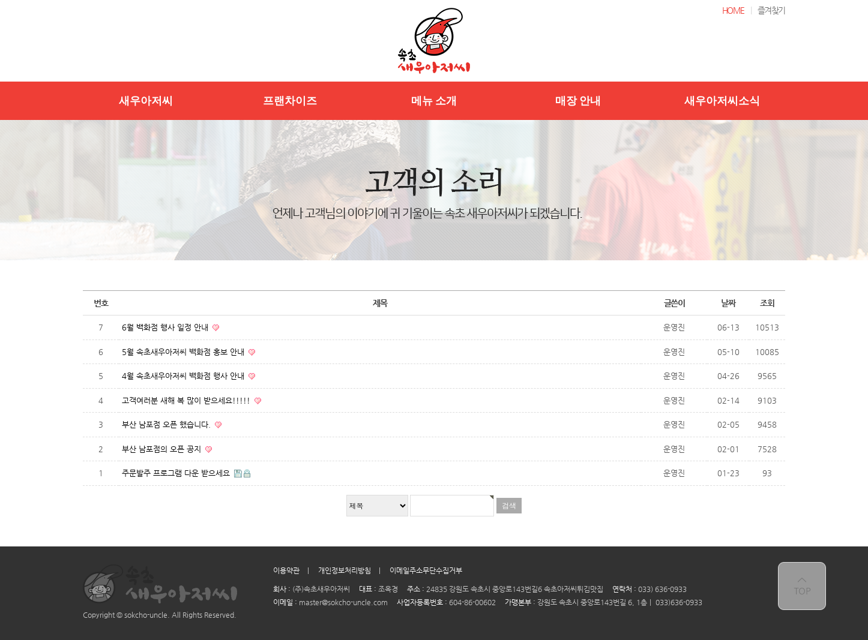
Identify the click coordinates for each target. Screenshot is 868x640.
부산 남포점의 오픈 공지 (162, 448)
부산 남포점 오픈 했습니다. (167, 424)
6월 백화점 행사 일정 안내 (166, 327)
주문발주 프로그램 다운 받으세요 (177, 472)
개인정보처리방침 (344, 570)
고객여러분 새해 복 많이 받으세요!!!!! (187, 400)
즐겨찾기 (771, 10)
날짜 (728, 303)
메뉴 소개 (434, 101)
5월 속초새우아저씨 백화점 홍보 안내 (184, 351)
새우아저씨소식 (722, 101)
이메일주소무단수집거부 (426, 570)
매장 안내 (578, 101)
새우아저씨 (146, 101)
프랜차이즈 (290, 101)
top (802, 586)
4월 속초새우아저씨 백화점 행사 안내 (184, 375)
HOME (733, 10)
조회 (767, 303)
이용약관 (286, 570)
